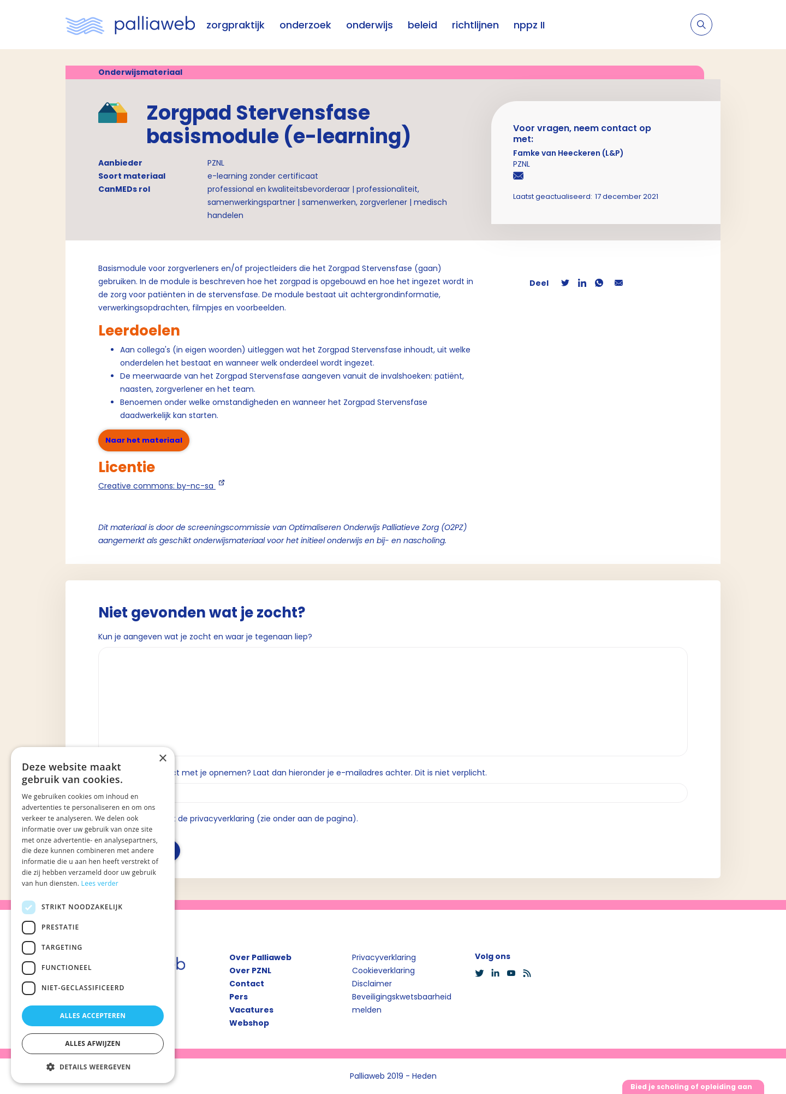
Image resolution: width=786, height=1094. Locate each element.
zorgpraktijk (235, 25)
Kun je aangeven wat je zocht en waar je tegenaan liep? (205, 636)
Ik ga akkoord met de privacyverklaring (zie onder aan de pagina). (233, 818)
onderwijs (369, 25)
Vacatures (251, 1009)
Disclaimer (372, 983)
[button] (93, 1066)
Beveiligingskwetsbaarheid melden (401, 1003)
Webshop (249, 1022)
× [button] (162, 759)
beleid (422, 25)
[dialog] (93, 915)
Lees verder (100, 883)
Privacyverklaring (384, 957)
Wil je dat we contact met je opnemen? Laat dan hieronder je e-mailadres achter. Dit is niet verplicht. (292, 772)
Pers (238, 996)
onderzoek (305, 25)
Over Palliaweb (260, 957)
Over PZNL (250, 970)
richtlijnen (475, 25)
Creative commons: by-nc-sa (157, 485)
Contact (246, 983)
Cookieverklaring (383, 970)
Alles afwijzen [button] (93, 1043)
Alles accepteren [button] (93, 1015)
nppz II (529, 25)
